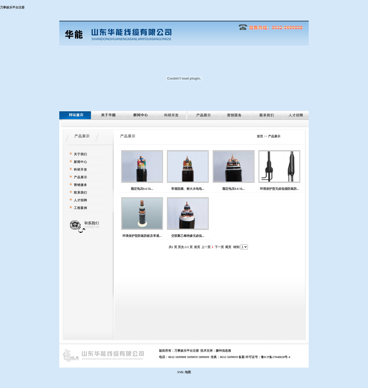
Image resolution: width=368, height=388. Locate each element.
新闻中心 (80, 162)
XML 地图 (184, 372)
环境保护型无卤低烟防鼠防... (279, 189)
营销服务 (80, 185)
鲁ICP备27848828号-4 (275, 357)
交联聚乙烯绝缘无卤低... (187, 236)
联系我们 (80, 192)
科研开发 (80, 169)
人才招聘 (80, 200)
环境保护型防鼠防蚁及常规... (142, 236)
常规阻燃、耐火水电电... (187, 189)
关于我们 (80, 154)
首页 (260, 136)
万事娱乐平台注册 (12, 7)
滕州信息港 (223, 350)
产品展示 (80, 177)
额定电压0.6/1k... (142, 189)
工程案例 (80, 208)
